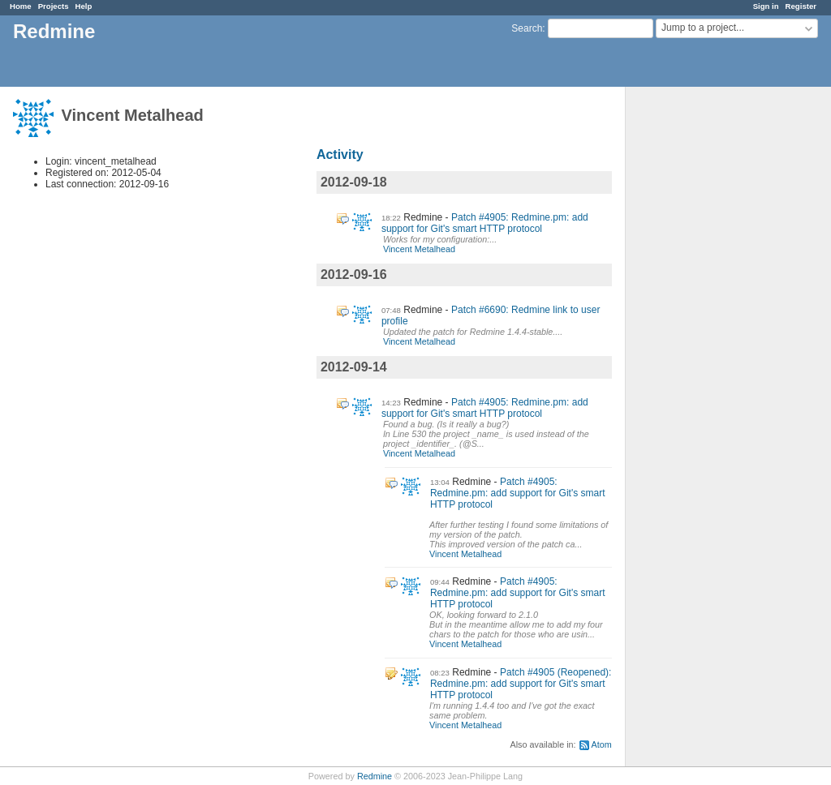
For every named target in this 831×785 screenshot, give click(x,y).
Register (801, 6)
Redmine (374, 776)
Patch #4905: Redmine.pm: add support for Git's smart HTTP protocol (484, 223)
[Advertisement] (707, 341)
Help (84, 6)
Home (21, 6)
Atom (602, 744)
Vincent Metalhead (419, 249)
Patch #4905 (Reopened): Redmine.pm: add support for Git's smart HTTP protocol (521, 684)
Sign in (766, 6)
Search (526, 28)
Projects (53, 6)
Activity (340, 154)
